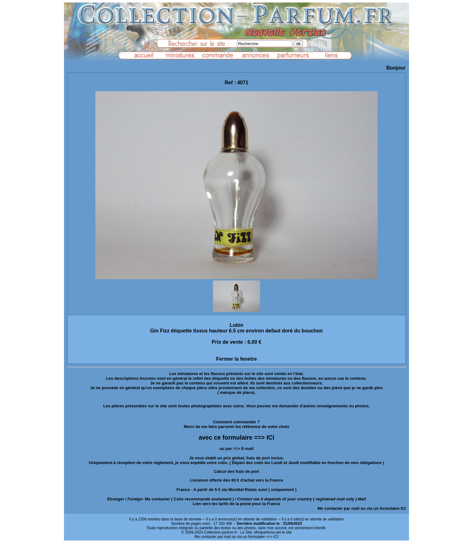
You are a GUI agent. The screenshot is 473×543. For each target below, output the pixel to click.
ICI (403, 508)
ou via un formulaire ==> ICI (255, 537)
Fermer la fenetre (236, 359)
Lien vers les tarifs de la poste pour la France (236, 503)
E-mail (247, 448)
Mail (362, 499)
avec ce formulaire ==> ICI (236, 437)
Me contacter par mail (338, 508)
